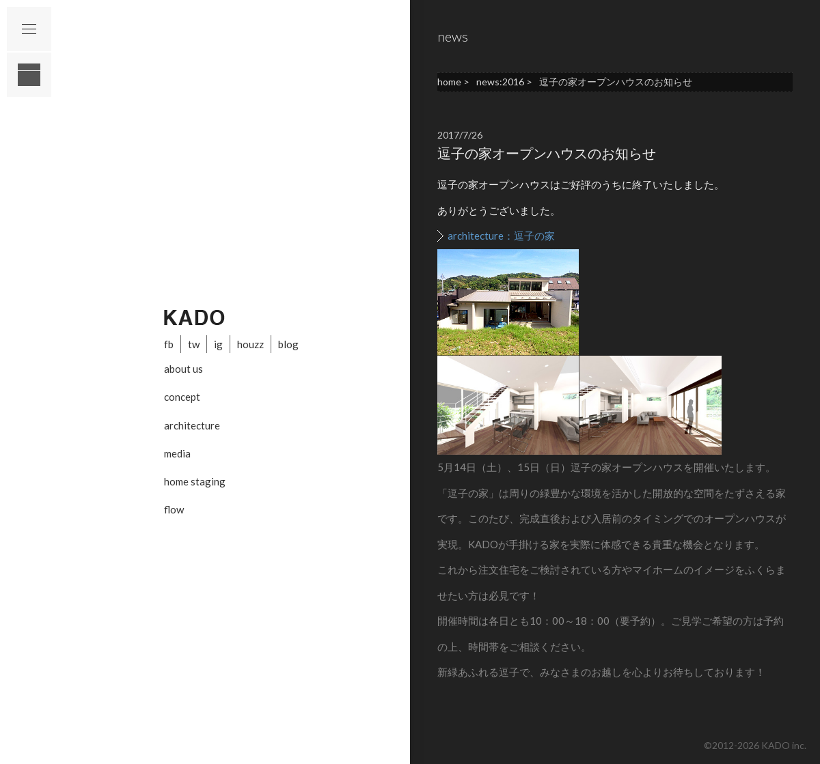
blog (288, 344)
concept (182, 397)
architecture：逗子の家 (501, 235)
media (177, 453)
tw (194, 344)
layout (29, 75)
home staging (195, 481)
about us (183, 369)
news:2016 (500, 81)
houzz (250, 344)
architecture (192, 425)
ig (218, 344)
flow (174, 509)
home (449, 81)
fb (169, 344)
